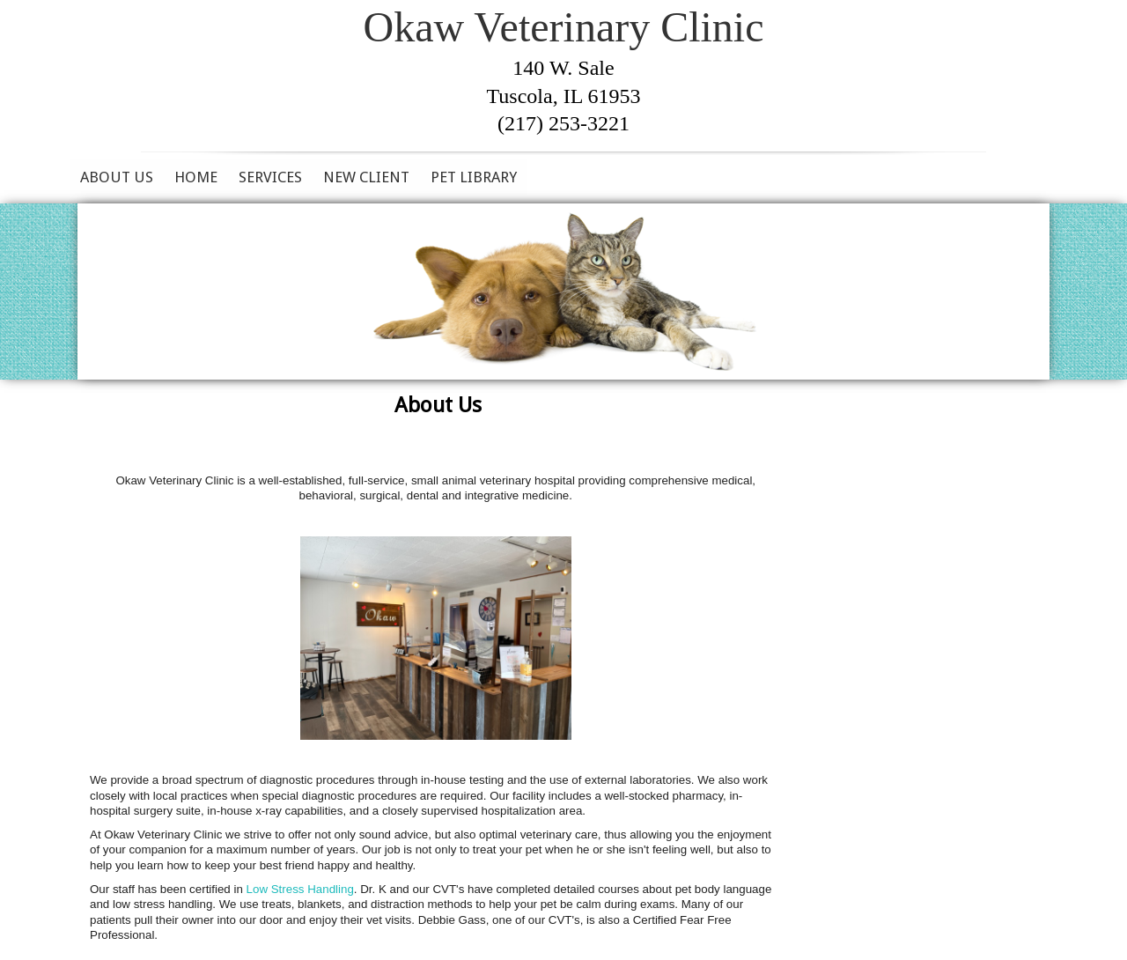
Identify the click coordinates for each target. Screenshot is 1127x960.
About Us (116, 177)
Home (195, 177)
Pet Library (474, 177)
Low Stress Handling (300, 889)
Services (270, 177)
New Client (366, 177)
